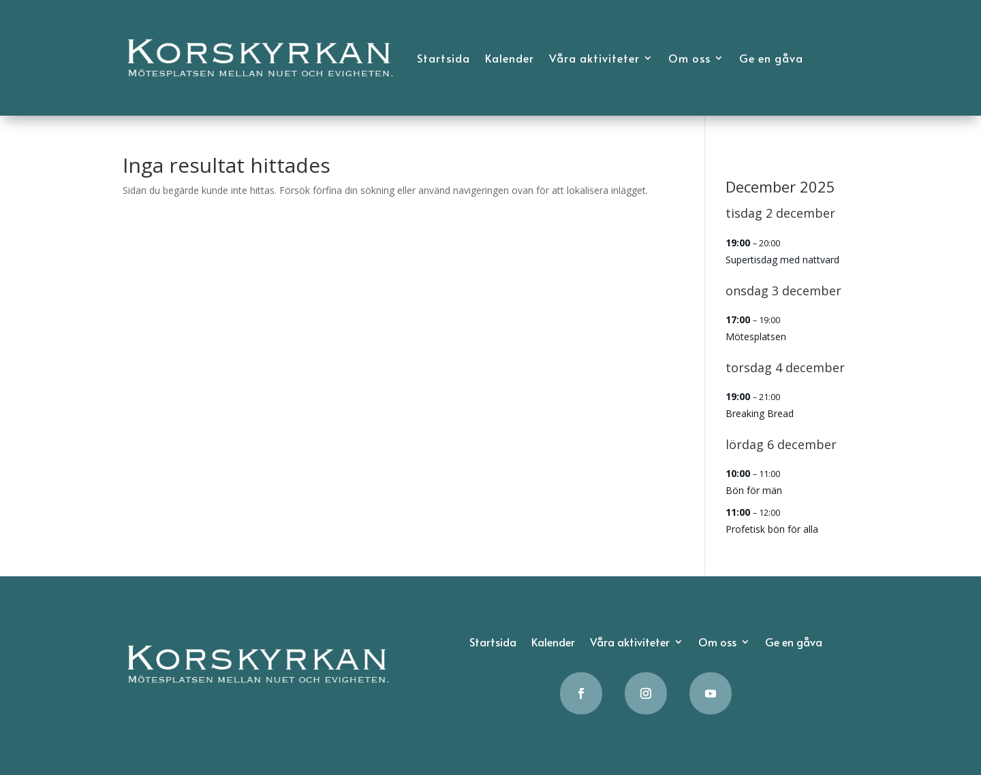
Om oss (689, 57)
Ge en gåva (771, 57)
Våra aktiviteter (594, 57)
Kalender (509, 57)
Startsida (443, 57)
